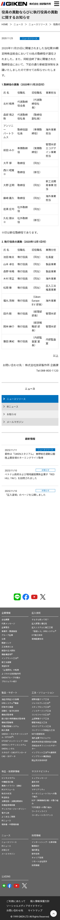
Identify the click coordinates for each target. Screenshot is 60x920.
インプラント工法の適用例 (44, 752)
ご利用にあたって (15, 901)
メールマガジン (15, 422)
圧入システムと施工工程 (42, 627)
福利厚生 (35, 850)
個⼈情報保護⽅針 (39, 901)
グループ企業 (7, 635)
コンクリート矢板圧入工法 (43, 730)
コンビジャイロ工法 (41, 715)
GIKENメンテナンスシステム (14, 745)
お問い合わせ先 (14, 910)
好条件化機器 (7, 707)
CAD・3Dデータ (9, 756)
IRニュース (12, 406)
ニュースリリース (29, 38)
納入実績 (5, 730)
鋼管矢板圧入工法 (39, 722)
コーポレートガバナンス (42, 815)
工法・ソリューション (43, 692)
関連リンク (6, 643)
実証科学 (5, 666)
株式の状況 (6, 794)
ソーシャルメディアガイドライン (24, 906)
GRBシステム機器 (10, 703)
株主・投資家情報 (11, 771)
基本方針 (35, 782)
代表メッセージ (8, 624)
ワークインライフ (39, 811)
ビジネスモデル (8, 778)
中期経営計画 (7, 782)
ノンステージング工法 (41, 711)
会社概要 (5, 620)
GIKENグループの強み (11, 678)
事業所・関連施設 (9, 631)
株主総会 (5, 797)
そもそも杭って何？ (40, 620)
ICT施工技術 (37, 635)
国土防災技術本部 (39, 760)
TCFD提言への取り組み (42, 807)
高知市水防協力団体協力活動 (44, 742)
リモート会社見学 (39, 861)
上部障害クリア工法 (40, 719)
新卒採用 (35, 854)
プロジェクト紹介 (9, 681)
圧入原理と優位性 (39, 624)
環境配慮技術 (37, 639)
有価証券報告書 (8, 805)
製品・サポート (9, 692)
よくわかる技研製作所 (11, 674)
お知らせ (11, 414)
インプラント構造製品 (41, 756)
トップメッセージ (39, 778)
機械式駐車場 (7, 715)
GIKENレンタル (8, 749)
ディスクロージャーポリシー (14, 809)
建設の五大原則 (8, 651)
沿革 (3, 639)
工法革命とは (7, 647)
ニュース (6, 835)
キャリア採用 (37, 858)
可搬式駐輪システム (10, 726)
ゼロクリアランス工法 (41, 726)
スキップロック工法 (41, 707)
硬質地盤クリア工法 (40, 699)
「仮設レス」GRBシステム (44, 631)
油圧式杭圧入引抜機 (10, 699)
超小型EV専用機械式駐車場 (13, 719)
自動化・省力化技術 (10, 711)
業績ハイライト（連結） (12, 786)
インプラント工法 (10, 658)
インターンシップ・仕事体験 (44, 842)
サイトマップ (35, 910)
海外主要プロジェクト (41, 738)
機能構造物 (7, 654)
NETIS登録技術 (38, 734)
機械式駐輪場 (7, 722)
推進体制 (35, 786)
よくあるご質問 (8, 817)
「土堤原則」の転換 (10, 670)
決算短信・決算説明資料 (12, 801)
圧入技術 (36, 613)
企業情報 (6, 613)
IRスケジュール (8, 790)
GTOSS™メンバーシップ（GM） (15, 741)
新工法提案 (6, 662)
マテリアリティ (38, 790)
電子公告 (5, 813)
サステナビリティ (40, 771)
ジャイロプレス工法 (41, 703)
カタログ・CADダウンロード (14, 752)
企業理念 (5, 627)
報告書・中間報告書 (10, 824)
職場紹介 (35, 846)
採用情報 (36, 835)
